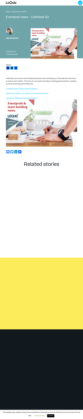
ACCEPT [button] (50, 415)
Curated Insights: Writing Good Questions (21, 88)
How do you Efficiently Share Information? (21, 98)
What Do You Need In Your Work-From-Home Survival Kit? (27, 93)
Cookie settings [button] (39, 415)
